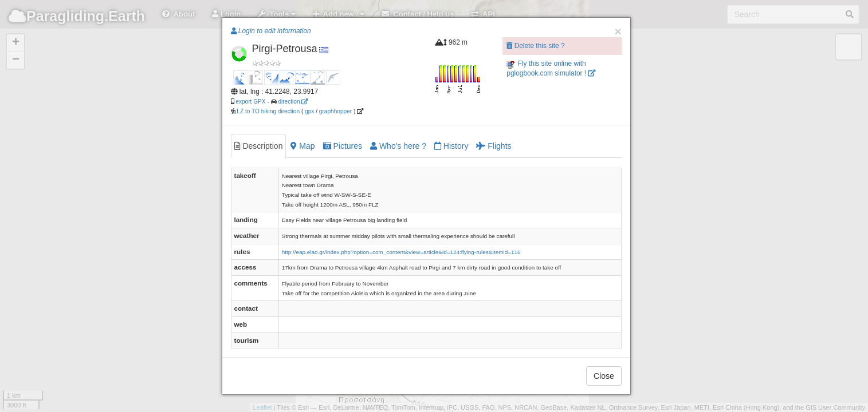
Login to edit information (271, 31)
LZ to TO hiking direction (267, 111)
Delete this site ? (535, 46)
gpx (309, 111)
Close (604, 376)
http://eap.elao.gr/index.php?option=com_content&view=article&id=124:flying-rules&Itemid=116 (401, 252)
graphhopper (335, 111)
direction (293, 101)
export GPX (250, 101)
